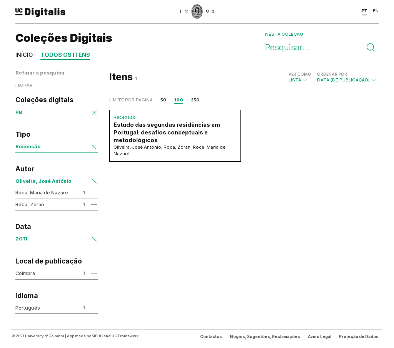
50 (163, 100)
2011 (21, 238)
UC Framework (125, 336)
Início (24, 54)
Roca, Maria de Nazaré (41, 192)
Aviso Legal (319, 336)
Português (27, 308)
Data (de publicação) (347, 77)
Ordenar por (332, 74)
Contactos (211, 336)
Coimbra (25, 273)
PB (18, 112)
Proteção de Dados (359, 336)
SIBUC (97, 336)
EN (376, 10)
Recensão (27, 146)
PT (364, 10)
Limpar (24, 85)
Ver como (300, 74)
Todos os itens (65, 54)
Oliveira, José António (43, 181)
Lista (300, 77)
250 (195, 100)
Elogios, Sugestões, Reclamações (265, 336)
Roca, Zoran (29, 204)
